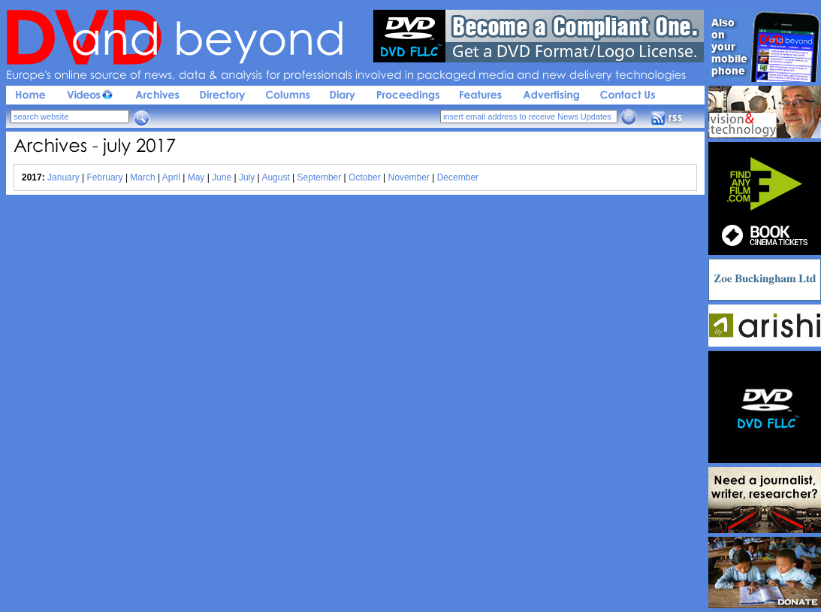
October (365, 177)
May (196, 177)
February (105, 177)
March (142, 177)
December (457, 177)
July (247, 177)
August (275, 177)
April (171, 177)
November (409, 177)
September (319, 177)
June (221, 177)
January (63, 177)
